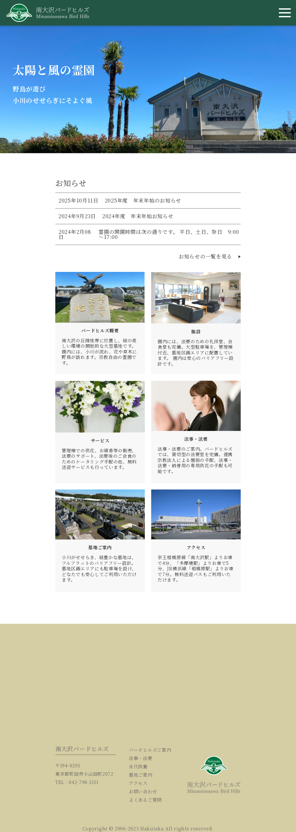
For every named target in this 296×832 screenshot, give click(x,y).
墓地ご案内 (140, 775)
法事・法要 (140, 758)
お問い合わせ (143, 791)
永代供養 (138, 766)
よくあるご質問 (145, 799)
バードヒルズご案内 (150, 750)
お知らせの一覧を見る (210, 256)
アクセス (138, 783)
